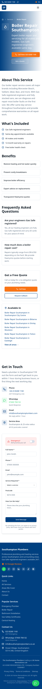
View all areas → (12, 344)
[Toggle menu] (38, 7)
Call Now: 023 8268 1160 (25, 54)
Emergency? (15, 441)
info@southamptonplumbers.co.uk (20, 644)
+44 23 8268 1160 (16, 391)
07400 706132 (15, 402)
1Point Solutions (22, 681)
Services (10, 19)
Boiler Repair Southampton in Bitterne (21, 319)
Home (4, 581)
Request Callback (21, 296)
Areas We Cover (8, 588)
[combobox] (21, 485)
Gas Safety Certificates (11, 617)
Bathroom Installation (11, 613)
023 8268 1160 (11, 631)
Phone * (8, 460)
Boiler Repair (7, 610)
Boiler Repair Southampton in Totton (20, 334)
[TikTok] (28, 569)
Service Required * (12, 481)
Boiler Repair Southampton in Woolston (17, 328)
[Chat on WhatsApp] (35, 683)
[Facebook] (9, 569)
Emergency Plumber (10, 606)
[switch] (32, 441)
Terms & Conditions (23, 671)
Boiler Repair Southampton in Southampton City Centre (17, 314)
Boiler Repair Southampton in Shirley (20, 323)
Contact (5, 595)
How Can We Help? (12, 501)
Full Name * (9, 450)
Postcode (8, 490)
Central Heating (8, 620)
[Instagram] (14, 569)
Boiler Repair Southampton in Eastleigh (17, 339)
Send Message (21, 520)
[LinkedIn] (19, 569)
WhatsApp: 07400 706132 (16, 638)
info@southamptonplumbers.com (23, 413)
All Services (6, 584)
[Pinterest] (33, 569)
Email (7, 470)
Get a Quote (20, 61)
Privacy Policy (9, 671)
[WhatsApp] (4, 569)
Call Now (21, 289)
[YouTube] (24, 569)
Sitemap (35, 671)
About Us (6, 591)
